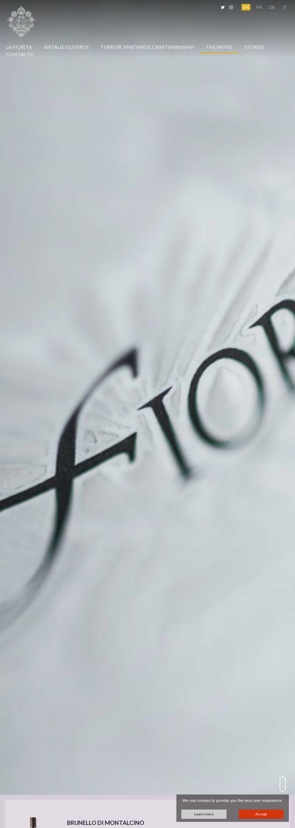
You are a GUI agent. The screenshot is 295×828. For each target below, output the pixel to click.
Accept (261, 814)
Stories (254, 47)
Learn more (204, 814)
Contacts (19, 54)
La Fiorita (19, 47)
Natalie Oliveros (66, 47)
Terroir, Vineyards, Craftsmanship (147, 47)
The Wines (219, 47)
